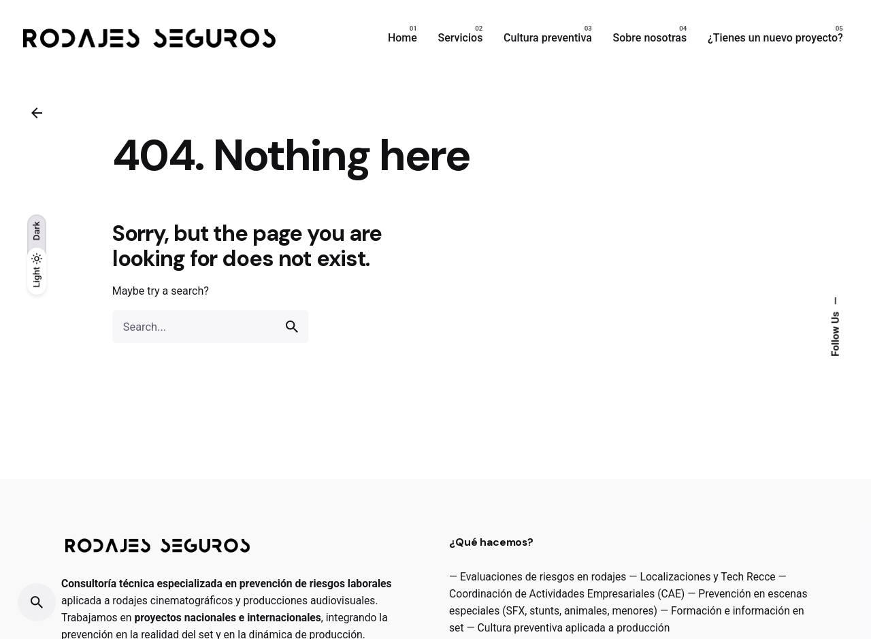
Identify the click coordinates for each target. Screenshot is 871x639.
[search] (292, 326)
